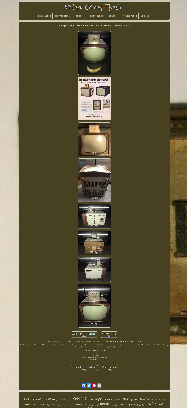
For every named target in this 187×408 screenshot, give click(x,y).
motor (132, 404)
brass (123, 404)
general (102, 403)
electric (80, 398)
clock (37, 398)
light (69, 400)
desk (118, 400)
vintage (95, 398)
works (144, 398)
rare (126, 399)
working (81, 404)
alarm (62, 399)
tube (41, 404)
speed (59, 405)
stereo (71, 405)
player (134, 399)
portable (109, 399)
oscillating (50, 399)
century (161, 399)
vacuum (50, 405)
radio (151, 403)
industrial (140, 405)
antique (30, 404)
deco (65, 405)
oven (153, 399)
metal (91, 405)
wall (160, 404)
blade (27, 399)
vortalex (114, 405)
